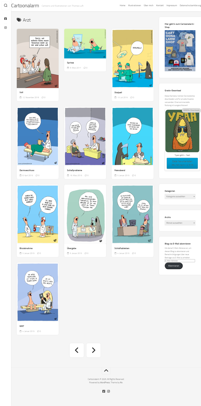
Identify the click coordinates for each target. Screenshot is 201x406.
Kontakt (154, 5)
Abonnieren (173, 266)
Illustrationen (129, 5)
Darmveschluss (27, 170)
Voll (21, 92)
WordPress (105, 382)
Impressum (166, 5)
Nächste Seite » (93, 350)
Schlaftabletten (121, 248)
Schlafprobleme (74, 170)
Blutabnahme (26, 248)
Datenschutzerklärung (184, 5)
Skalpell (118, 92)
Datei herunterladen (182, 163)
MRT (22, 326)
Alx (121, 382)
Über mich (143, 5)
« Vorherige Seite (77, 350)
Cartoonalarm (31, 6)
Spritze (70, 62)
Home (117, 5)
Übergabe (71, 248)
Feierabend (119, 170)
